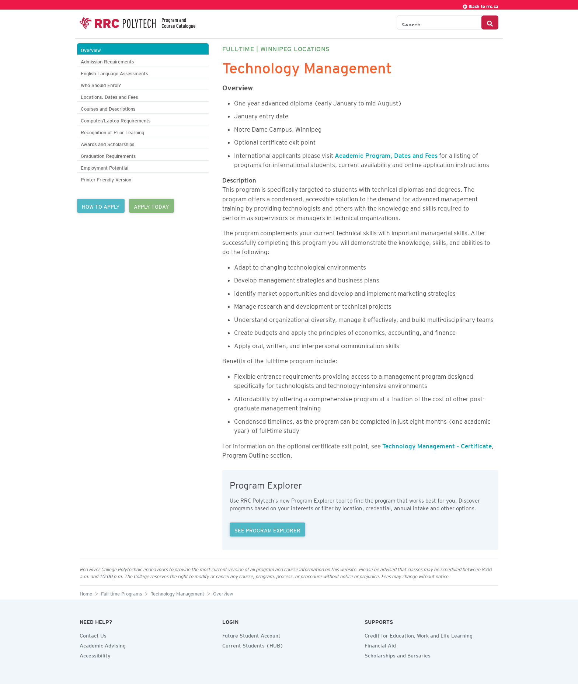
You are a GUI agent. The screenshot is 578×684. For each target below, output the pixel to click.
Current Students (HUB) (252, 644)
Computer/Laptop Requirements (115, 119)
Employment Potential (104, 167)
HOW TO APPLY (101, 206)
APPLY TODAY (151, 206)
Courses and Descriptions (108, 108)
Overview (91, 49)
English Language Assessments (114, 72)
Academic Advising (103, 644)
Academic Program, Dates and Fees (386, 154)
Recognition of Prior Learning (112, 131)
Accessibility (95, 654)
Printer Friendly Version (106, 178)
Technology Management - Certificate (437, 444)
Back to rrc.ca (480, 5)
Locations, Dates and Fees (109, 96)
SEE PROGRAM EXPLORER (267, 529)
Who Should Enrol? (101, 84)
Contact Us (93, 634)
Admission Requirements (107, 60)
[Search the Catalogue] (439, 22)
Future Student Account (251, 634)
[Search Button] (489, 22)
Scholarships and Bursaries (398, 654)
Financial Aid (380, 644)
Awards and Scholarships (107, 143)
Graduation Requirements (108, 155)
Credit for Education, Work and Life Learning (419, 634)
